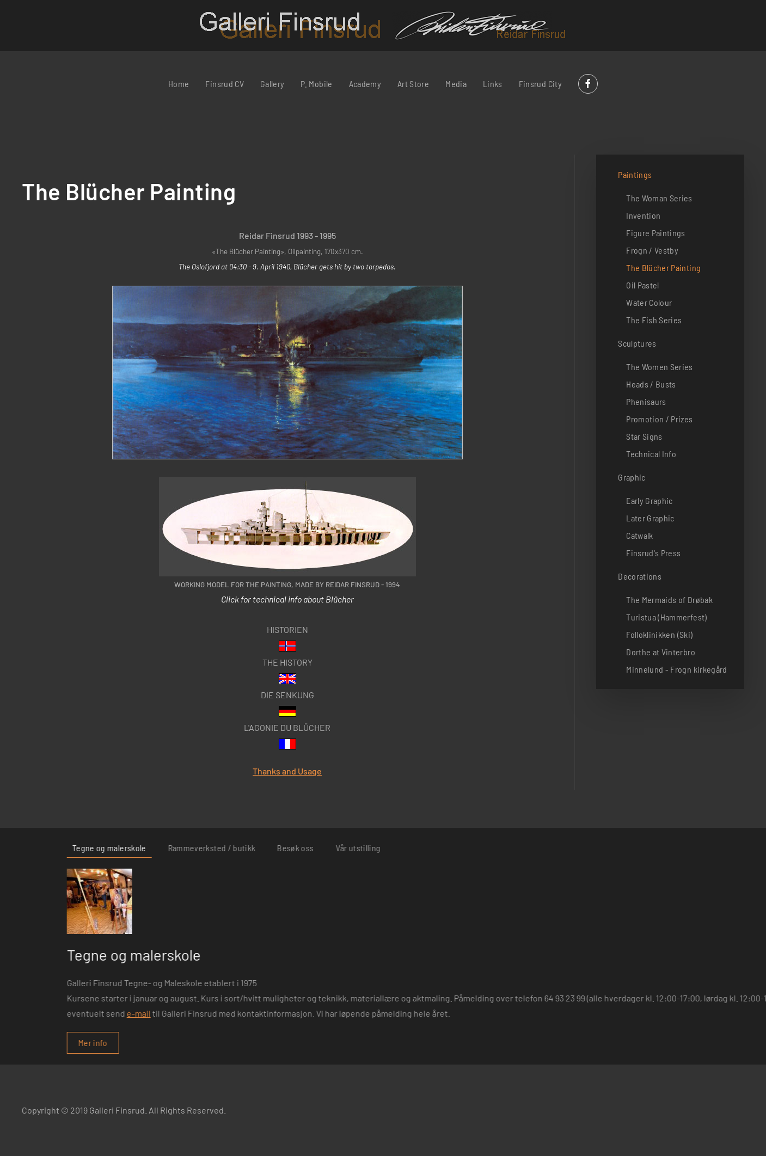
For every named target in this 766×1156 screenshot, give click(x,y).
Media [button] (456, 83)
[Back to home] (383, 25)
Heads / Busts (651, 384)
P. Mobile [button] (316, 83)
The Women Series (659, 366)
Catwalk (639, 535)
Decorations (639, 576)
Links (493, 83)
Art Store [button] (413, 83)
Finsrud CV (224, 83)
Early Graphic (649, 500)
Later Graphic (650, 518)
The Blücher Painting (663, 267)
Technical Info (651, 453)
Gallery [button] (272, 83)
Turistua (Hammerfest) (666, 617)
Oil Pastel (642, 285)
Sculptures (637, 343)
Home (178, 83)
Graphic (631, 477)
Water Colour (649, 302)
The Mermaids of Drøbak (669, 599)
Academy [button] (365, 83)
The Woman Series (659, 198)
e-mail (560, 1013)
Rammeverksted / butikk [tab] (632, 848)
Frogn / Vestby (652, 250)
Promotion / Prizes (659, 419)
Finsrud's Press (653, 553)
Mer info (514, 1042)
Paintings (635, 174)
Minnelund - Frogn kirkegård (676, 669)
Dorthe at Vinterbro (660, 652)
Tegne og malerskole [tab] (530, 848)
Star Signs (644, 436)
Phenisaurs (646, 401)
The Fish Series (654, 320)
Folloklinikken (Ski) (659, 634)
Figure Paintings (655, 232)
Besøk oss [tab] (716, 848)
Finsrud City (540, 83)
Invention (643, 215)
